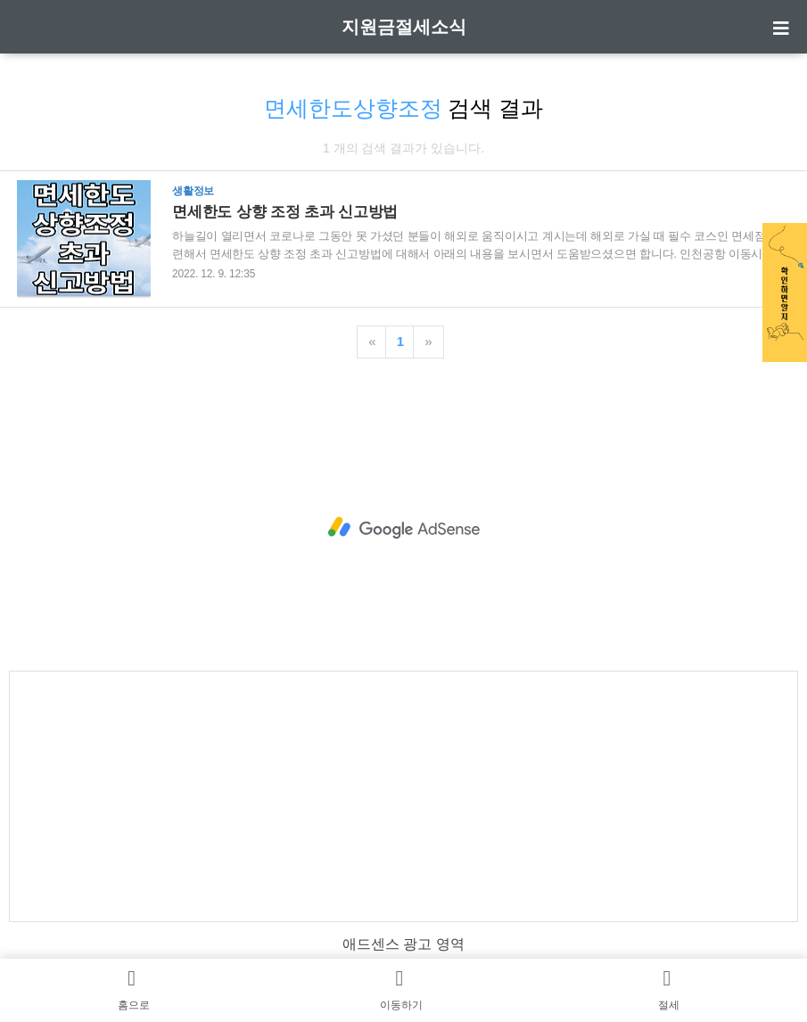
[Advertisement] (403, 528)
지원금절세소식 (404, 27)
